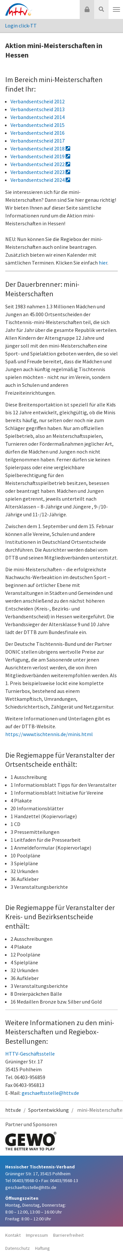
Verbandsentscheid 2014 (37, 117)
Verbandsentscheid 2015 (37, 125)
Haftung (42, 1248)
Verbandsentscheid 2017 (37, 140)
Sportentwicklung (48, 1110)
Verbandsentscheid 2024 (40, 180)
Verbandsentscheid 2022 (40, 164)
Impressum (37, 1235)
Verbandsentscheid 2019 (40, 156)
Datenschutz (17, 1248)
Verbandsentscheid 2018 (40, 148)
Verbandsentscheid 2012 (37, 101)
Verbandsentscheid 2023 (40, 172)
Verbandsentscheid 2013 (37, 109)
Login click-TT (21, 25)
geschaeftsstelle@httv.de (50, 1093)
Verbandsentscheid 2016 (37, 132)
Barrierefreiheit (68, 1235)
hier (103, 262)
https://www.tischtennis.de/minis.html (49, 734)
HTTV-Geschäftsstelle (30, 1053)
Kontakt (13, 1235)
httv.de (13, 1110)
